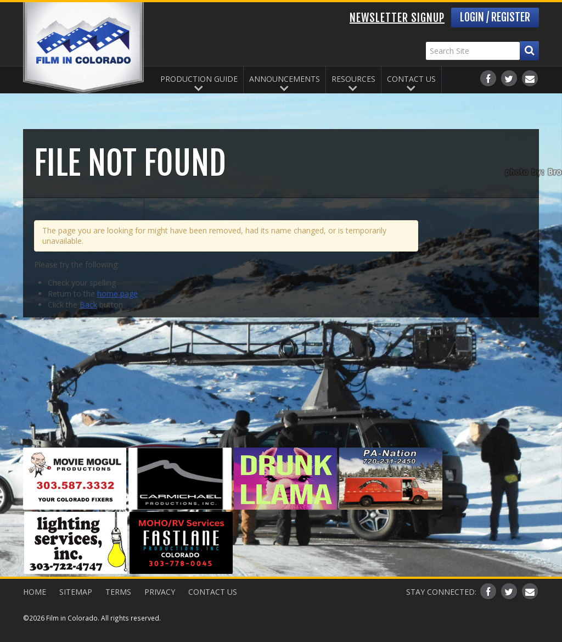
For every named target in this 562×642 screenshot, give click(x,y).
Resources (353, 79)
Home (34, 592)
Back (88, 304)
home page (117, 293)
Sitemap (75, 592)
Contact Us (411, 79)
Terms (118, 592)
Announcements (284, 79)
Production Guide (199, 79)
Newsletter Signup (397, 18)
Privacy (159, 592)
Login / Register (495, 17)
